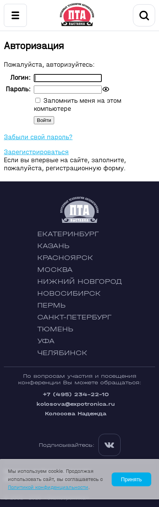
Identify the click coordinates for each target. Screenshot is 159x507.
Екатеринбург (68, 234)
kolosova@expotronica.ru (75, 404)
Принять (131, 479)
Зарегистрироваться (36, 152)
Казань (53, 246)
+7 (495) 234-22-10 (76, 394)
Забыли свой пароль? (38, 137)
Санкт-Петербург (74, 317)
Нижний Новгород (79, 282)
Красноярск (65, 258)
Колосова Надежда (75, 413)
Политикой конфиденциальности (48, 487)
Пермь (51, 305)
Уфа (46, 341)
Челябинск (62, 353)
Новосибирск (69, 294)
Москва (55, 270)
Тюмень (55, 329)
